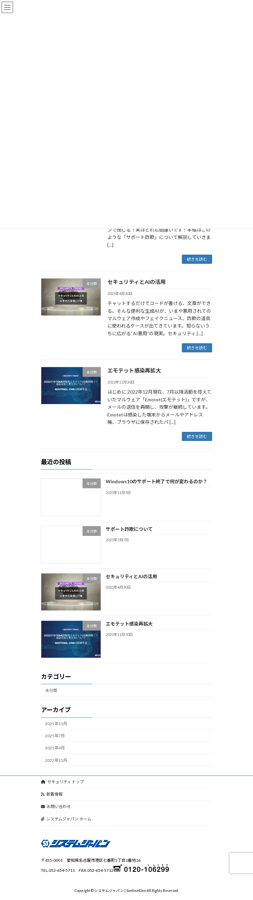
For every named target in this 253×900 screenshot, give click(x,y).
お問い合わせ (56, 806)
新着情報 (51, 794)
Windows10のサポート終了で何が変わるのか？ (156, 482)
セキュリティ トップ (62, 781)
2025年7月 (55, 736)
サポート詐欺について (129, 529)
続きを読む (197, 259)
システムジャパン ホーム (66, 818)
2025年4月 (55, 748)
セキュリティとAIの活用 (136, 282)
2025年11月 (56, 723)
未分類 (51, 690)
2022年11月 (56, 760)
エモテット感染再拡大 (134, 370)
